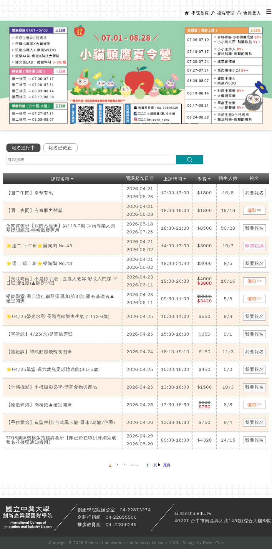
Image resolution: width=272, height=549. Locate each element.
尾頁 (166, 465)
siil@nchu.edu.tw (192, 513)
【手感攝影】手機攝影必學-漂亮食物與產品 (51, 387)
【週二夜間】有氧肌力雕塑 (34, 210)
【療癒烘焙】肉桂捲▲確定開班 (39, 404)
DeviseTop (213, 542)
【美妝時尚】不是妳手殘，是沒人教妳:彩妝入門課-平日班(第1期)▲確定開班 (62, 281)
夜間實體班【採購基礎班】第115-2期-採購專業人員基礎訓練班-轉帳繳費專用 (60, 228)
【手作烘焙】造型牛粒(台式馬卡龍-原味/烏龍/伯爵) (60, 422)
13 (194, 123)
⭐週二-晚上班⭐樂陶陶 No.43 (39, 263)
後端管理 (226, 13)
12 (184, 123)
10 (165, 123)
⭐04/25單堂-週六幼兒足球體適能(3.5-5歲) (53, 369)
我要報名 (254, 192)
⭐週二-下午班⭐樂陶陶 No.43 (39, 245)
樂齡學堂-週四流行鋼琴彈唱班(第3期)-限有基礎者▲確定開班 (60, 298)
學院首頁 (200, 13)
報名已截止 (60, 147)
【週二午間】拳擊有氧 (29, 192)
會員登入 (252, 13)
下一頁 (153, 465)
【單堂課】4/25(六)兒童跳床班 (39, 334)
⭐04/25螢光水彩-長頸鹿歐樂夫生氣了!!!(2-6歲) (58, 316)
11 (175, 123)
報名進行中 (23, 147)
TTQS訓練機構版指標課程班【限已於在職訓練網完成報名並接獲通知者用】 (61, 440)
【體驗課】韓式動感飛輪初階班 (39, 351)
